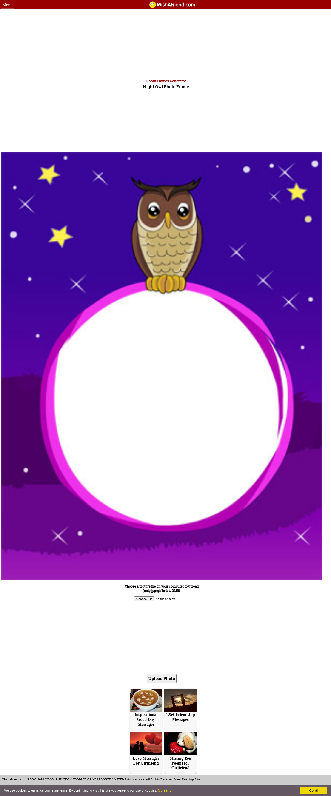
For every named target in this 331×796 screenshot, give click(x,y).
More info (164, 790)
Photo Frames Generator (166, 81)
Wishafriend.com (14, 779)
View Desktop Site (187, 779)
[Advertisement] (165, 43)
